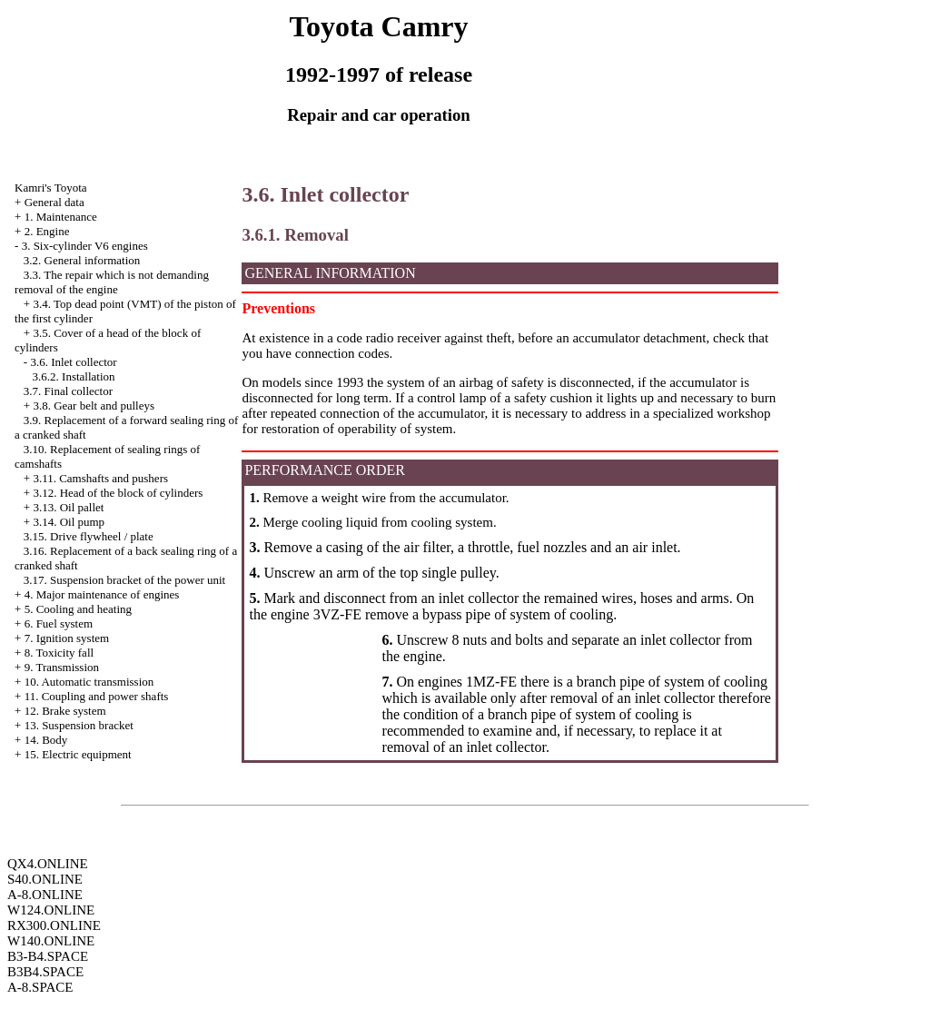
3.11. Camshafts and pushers (100, 478)
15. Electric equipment (78, 754)
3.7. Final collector (68, 391)
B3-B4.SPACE (47, 956)
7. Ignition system (67, 638)
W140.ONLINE (50, 941)
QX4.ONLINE (47, 863)
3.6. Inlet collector (73, 362)
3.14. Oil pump (68, 522)
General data (54, 202)
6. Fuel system (59, 623)
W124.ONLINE (50, 910)
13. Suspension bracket (79, 725)
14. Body (46, 740)
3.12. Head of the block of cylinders (118, 493)
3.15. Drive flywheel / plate (88, 536)
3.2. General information (82, 260)
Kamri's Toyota (51, 187)
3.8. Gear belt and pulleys (93, 405)
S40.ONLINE (45, 879)
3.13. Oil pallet (68, 507)
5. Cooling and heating (78, 609)
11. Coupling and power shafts (97, 696)
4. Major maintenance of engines (102, 594)
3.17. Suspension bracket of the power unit (124, 580)
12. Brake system (65, 710)
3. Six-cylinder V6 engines (85, 245)
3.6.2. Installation (74, 376)
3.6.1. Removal (295, 234)
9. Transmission (62, 667)
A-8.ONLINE (45, 894)
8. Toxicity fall (59, 652)
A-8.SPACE (40, 987)
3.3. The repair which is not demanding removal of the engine (112, 282)
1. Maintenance (61, 216)
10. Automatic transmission (89, 681)
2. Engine (47, 231)
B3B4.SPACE (45, 971)
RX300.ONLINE (54, 925)
